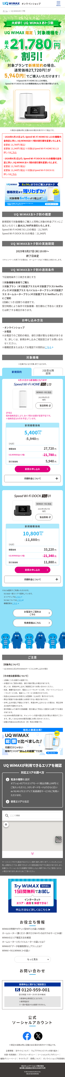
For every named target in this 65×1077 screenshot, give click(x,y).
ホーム (5, 11)
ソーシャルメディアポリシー (48, 1054)
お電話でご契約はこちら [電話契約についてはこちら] (32, 613)
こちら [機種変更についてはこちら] (14, 603)
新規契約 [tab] (17, 372)
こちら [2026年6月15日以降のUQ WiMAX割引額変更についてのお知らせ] (14, 152)
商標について (35, 1058)
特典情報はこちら (32, 622)
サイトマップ (23, 1058)
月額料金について (32, 478)
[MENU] (58, 2)
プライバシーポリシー (27, 1054)
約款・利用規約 (10, 1054)
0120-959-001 (35, 989)
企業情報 (9, 1050)
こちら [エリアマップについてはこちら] (18, 597)
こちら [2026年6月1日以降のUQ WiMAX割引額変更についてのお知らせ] (14, 174)
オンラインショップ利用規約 (54, 1058)
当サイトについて (22, 1050)
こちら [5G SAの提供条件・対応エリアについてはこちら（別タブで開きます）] (19, 600)
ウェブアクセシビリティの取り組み (44, 1050)
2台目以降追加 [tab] (48, 372)
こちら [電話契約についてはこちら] (48, 347)
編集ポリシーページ (8, 1058)
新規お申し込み (32, 469)
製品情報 (44, 405)
